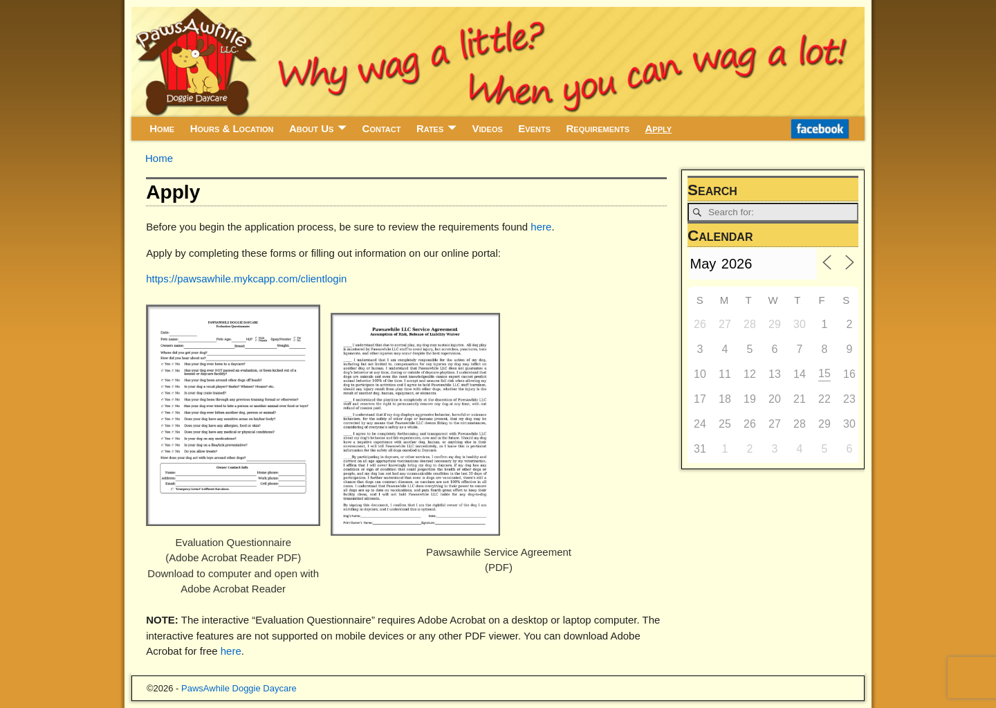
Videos (487, 128)
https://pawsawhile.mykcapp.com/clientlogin (246, 278)
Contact (381, 128)
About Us (311, 128)
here (541, 227)
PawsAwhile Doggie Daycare (239, 688)
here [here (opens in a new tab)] (231, 651)
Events (534, 128)
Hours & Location (232, 128)
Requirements (597, 128)
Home (161, 128)
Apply (658, 128)
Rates (429, 128)
